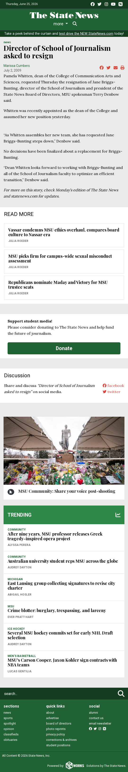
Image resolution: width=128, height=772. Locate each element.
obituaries (10, 740)
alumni (93, 712)
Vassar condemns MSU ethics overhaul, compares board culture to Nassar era (63, 232)
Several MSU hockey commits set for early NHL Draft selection (60, 635)
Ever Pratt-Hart (21, 617)
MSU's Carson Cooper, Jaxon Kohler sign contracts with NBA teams (62, 662)
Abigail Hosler (19, 594)
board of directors (58, 723)
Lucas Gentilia (19, 671)
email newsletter (100, 723)
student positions (58, 745)
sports (8, 718)
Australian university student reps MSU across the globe (63, 561)
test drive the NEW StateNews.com (86, 34)
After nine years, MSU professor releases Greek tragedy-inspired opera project (55, 536)
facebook (113, 385)
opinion (9, 729)
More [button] (100, 23)
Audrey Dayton (19, 567)
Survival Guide (78, 23)
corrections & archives (61, 740)
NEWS (7, 42)
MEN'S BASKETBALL (22, 656)
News (17, 23)
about (50, 712)
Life (33, 23)
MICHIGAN (15, 579)
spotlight (10, 723)
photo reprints (56, 729)
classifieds (11, 734)
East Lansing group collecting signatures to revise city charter (61, 585)
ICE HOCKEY (16, 628)
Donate (64, 348)
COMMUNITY (17, 529)
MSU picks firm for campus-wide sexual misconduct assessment (60, 258)
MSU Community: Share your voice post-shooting (66, 491)
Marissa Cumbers (17, 66)
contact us (96, 718)
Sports (50, 23)
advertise (52, 718)
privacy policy (55, 734)
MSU (11, 606)
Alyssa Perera (19, 545)
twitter (111, 391)
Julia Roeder (18, 241)
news (7, 712)
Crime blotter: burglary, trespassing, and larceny (57, 610)
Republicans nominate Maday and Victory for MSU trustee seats (58, 284)
